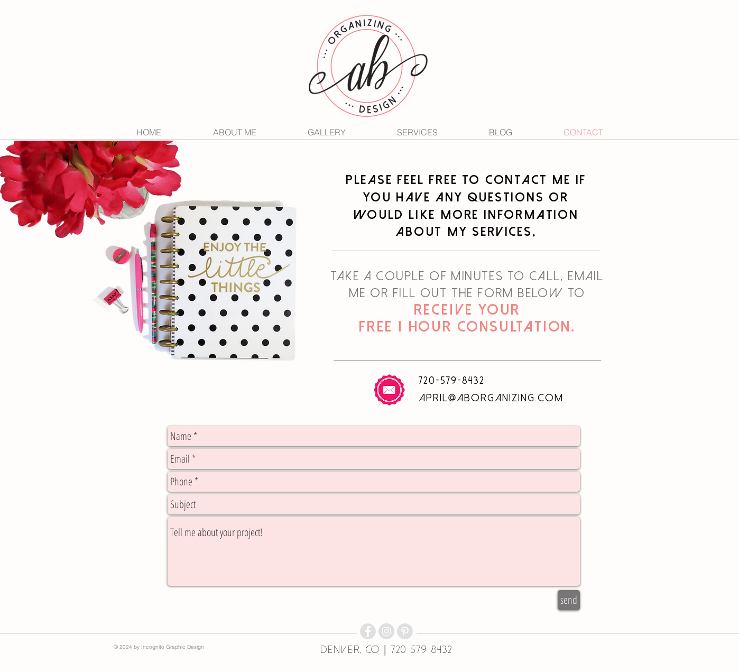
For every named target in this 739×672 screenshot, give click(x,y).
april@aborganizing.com (491, 397)
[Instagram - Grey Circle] (386, 631)
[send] (569, 600)
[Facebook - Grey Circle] (368, 631)
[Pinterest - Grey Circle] (405, 631)
